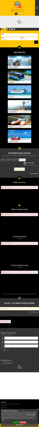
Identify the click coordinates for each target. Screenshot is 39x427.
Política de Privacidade (31, 414)
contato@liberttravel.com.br (18, 9)
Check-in (2, 37)
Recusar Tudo (23, 422)
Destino (2, 34)
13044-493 (4, 407)
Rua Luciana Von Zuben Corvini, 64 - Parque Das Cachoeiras (11, 404)
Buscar (36, 42)
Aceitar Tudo (16, 422)
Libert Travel (3, 402)
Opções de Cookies (19, 424)
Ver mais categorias (33, 312)
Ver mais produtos (34, 173)
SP (5, 405)
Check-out (22, 37)
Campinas (2, 405)
